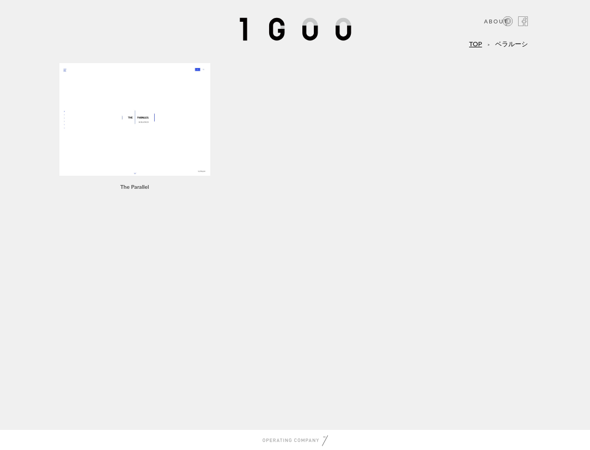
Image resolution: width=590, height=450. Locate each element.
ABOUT (496, 21)
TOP (475, 44)
